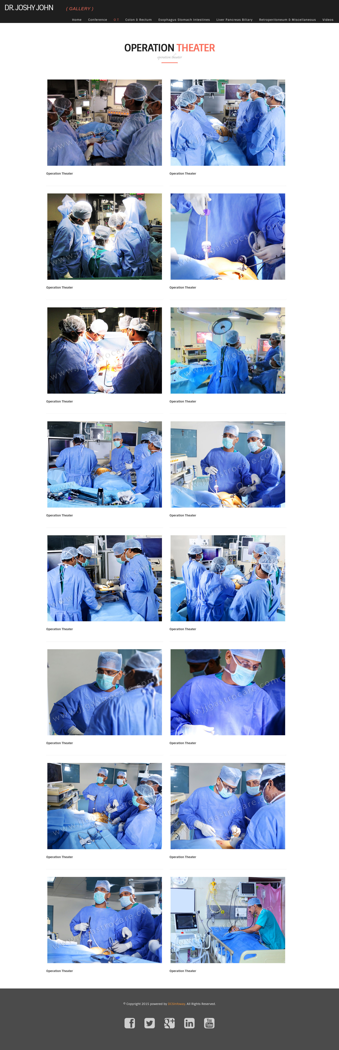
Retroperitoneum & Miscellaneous (287, 20)
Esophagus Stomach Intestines (184, 20)
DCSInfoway (176, 1004)
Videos (328, 20)
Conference (97, 20)
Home (77, 20)
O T (116, 20)
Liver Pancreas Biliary (234, 20)
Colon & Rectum (138, 20)
